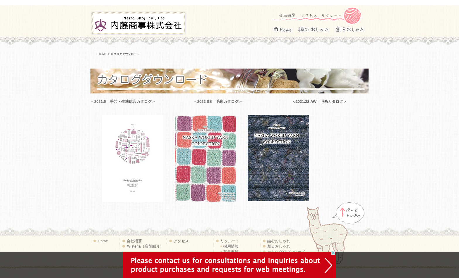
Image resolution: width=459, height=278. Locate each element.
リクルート (331, 15)
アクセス (309, 15)
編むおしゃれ (319, 28)
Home (288, 28)
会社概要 (287, 15)
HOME (102, 54)
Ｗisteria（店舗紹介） (145, 246)
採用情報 (231, 246)
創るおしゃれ (354, 28)
